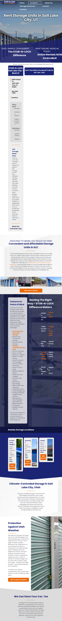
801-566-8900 (43, 451)
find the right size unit (33, 262)
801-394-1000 (26, 456)
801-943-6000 (11, 459)
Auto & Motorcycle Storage (43, 356)
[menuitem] (23, 2)
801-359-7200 (39, 73)
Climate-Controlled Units (51, 331)
